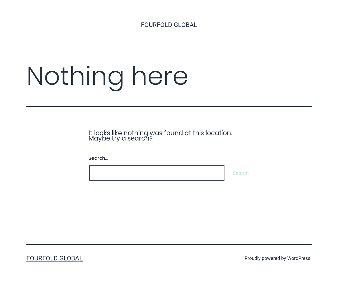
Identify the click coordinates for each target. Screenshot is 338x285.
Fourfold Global (169, 25)
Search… (98, 158)
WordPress (298, 258)
